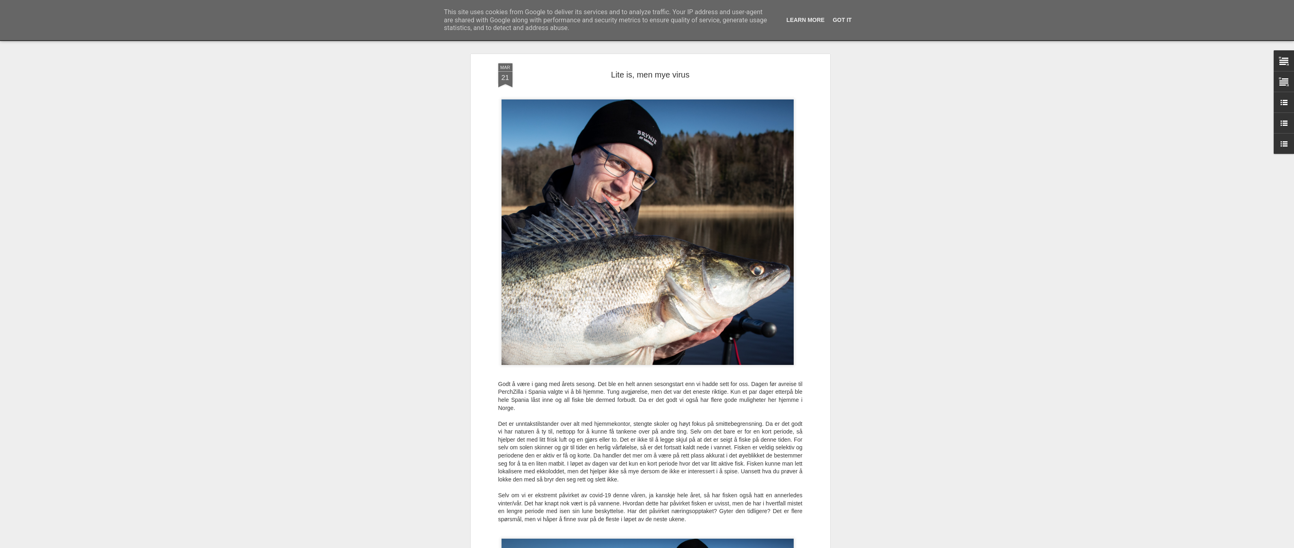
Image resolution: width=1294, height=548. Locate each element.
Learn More (805, 20)
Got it (842, 20)
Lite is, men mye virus (650, 74)
